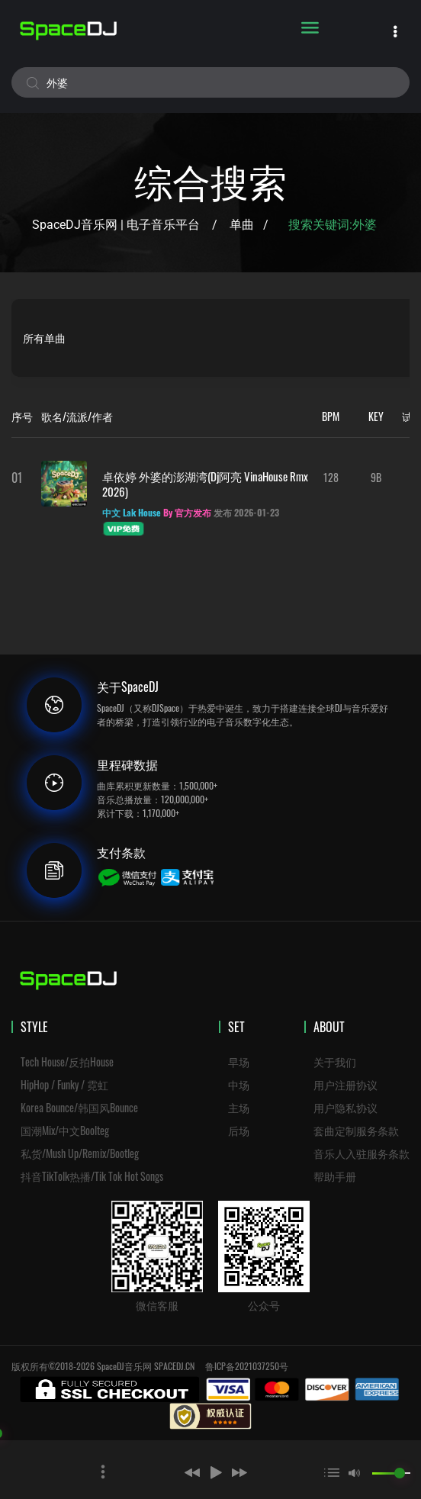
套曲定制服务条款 (356, 1130)
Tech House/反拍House (67, 1061)
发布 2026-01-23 (246, 512)
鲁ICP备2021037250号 (246, 1365)
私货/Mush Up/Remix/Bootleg (80, 1153)
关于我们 (334, 1061)
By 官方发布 (187, 512)
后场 (238, 1130)
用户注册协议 (345, 1084)
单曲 (242, 224)
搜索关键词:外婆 (334, 224)
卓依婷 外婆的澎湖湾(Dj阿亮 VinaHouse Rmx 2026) (205, 484)
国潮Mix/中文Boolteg (65, 1130)
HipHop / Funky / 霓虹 (64, 1084)
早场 (238, 1061)
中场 (238, 1084)
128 (331, 477)
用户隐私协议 (345, 1107)
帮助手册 (334, 1176)
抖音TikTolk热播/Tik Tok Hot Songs (92, 1176)
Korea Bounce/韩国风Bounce (79, 1107)
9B (376, 477)
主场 (238, 1107)
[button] (170, 1472)
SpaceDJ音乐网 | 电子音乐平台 (116, 224)
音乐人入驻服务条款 (361, 1153)
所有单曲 (44, 338)
